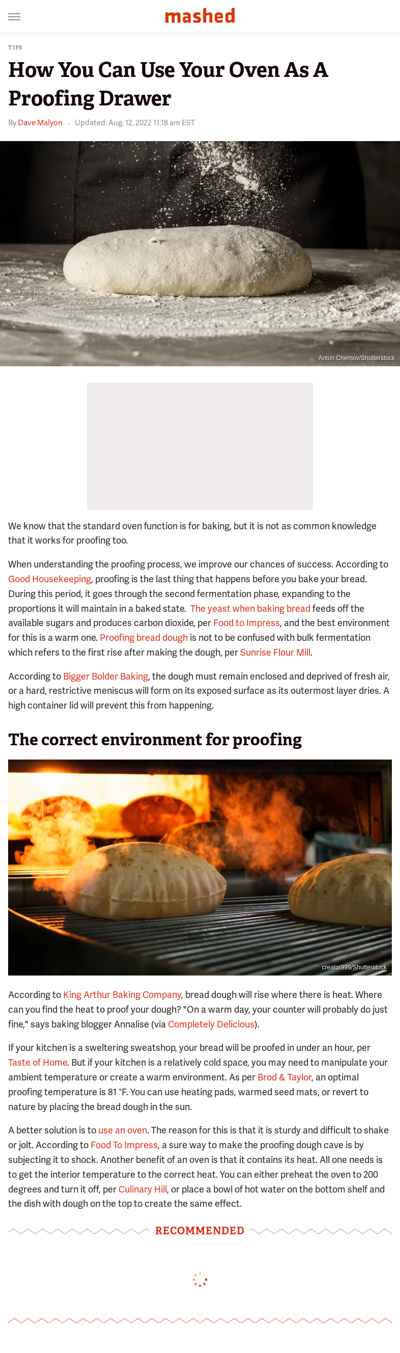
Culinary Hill (143, 1189)
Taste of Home (37, 1062)
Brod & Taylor (284, 1077)
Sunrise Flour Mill (275, 652)
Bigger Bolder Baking (105, 676)
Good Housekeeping (49, 579)
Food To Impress (124, 1145)
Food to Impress (246, 623)
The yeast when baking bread (250, 608)
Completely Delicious (211, 1024)
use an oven (122, 1130)
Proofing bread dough (144, 637)
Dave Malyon (40, 123)
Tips (15, 47)
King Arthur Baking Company (122, 994)
